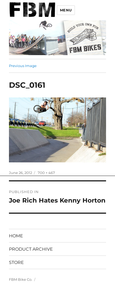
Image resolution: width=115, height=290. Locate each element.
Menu (66, 10)
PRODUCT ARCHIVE (31, 249)
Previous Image (23, 66)
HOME (16, 235)
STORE (16, 262)
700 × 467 (46, 173)
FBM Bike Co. (20, 279)
